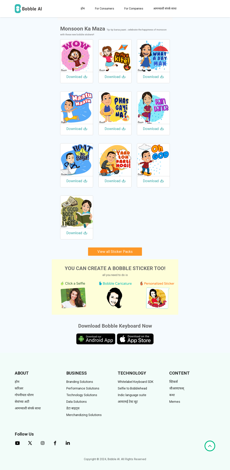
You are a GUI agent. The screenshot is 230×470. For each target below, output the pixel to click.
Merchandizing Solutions (84, 415)
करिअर (19, 388)
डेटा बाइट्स (72, 408)
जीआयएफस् (176, 388)
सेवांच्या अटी (22, 401)
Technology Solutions (81, 395)
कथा (172, 395)
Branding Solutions (79, 382)
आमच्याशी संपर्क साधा (164, 8)
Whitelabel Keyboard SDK (135, 382)
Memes (174, 401)
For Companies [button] (133, 8)
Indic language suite (132, 395)
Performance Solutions (82, 388)
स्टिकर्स (173, 382)
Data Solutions (76, 401)
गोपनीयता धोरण (24, 395)
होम (83, 8)
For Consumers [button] (104, 8)
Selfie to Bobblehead (132, 388)
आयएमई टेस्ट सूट (128, 401)
